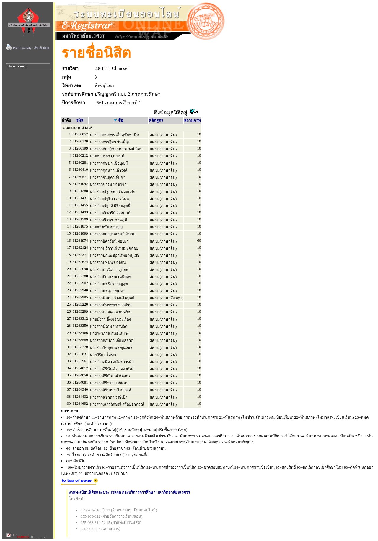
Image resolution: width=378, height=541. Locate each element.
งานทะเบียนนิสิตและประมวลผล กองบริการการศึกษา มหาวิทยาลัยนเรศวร (129, 492)
